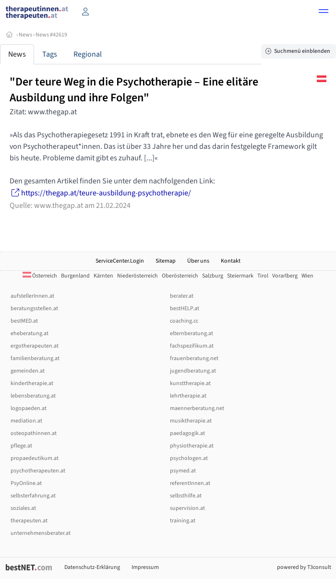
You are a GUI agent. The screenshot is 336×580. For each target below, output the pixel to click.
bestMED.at (24, 321)
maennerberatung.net (197, 408)
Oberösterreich (180, 276)
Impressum (145, 567)
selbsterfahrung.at (33, 496)
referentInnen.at (190, 483)
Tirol (262, 276)
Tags (49, 54)
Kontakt (230, 261)
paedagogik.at (187, 433)
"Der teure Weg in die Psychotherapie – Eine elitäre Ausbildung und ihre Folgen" (134, 89)
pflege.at (21, 446)
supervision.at (187, 508)
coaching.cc (184, 321)
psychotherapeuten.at (38, 471)
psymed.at (183, 471)
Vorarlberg (285, 276)
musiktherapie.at (191, 421)
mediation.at (26, 421)
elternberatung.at (191, 333)
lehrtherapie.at (188, 396)
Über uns (198, 261)
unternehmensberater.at (41, 533)
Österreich (40, 276)
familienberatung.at (35, 358)
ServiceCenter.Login (120, 261)
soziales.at (23, 508)
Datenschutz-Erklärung (92, 567)
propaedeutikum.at (35, 458)
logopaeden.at (29, 408)
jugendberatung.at (193, 371)
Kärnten (103, 276)
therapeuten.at (29, 521)
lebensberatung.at (33, 396)
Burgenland (75, 276)
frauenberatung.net (194, 358)
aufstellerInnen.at (32, 296)
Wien (307, 276)
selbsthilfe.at (186, 496)
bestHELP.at (184, 308)
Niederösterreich (137, 276)
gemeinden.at (28, 371)
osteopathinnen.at (34, 433)
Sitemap (166, 261)
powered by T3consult (304, 567)
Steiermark (240, 276)
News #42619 (51, 35)
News (25, 35)
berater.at (181, 296)
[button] (323, 12)
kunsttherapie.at (190, 383)
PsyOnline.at (26, 483)
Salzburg (212, 276)
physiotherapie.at (192, 446)
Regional (87, 54)
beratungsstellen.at (34, 308)
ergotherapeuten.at (35, 346)
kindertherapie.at (32, 383)
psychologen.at (189, 458)
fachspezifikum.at (192, 346)
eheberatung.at (29, 333)
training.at (182, 521)
